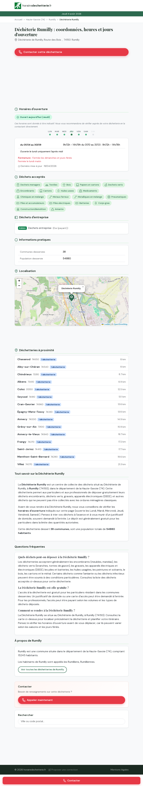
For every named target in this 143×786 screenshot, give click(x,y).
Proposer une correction (63, 769)
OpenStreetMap (121, 324)
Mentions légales (120, 769)
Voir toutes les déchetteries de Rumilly (42, 669)
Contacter (71, 780)
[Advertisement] (72, 83)
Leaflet (106, 324)
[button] (71, 297)
